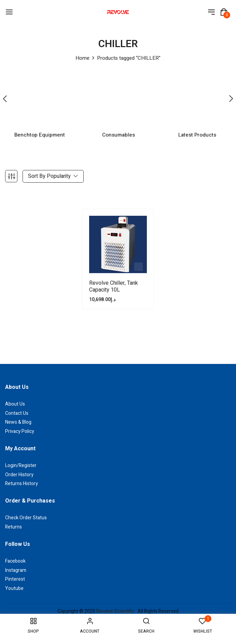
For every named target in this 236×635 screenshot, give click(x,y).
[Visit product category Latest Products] (197, 94)
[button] (223, 12)
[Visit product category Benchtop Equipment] (39, 94)
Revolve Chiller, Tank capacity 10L (113, 276)
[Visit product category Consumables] (118, 94)
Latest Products (197, 125)
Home (82, 58)
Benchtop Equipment (39, 125)
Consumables (118, 125)
